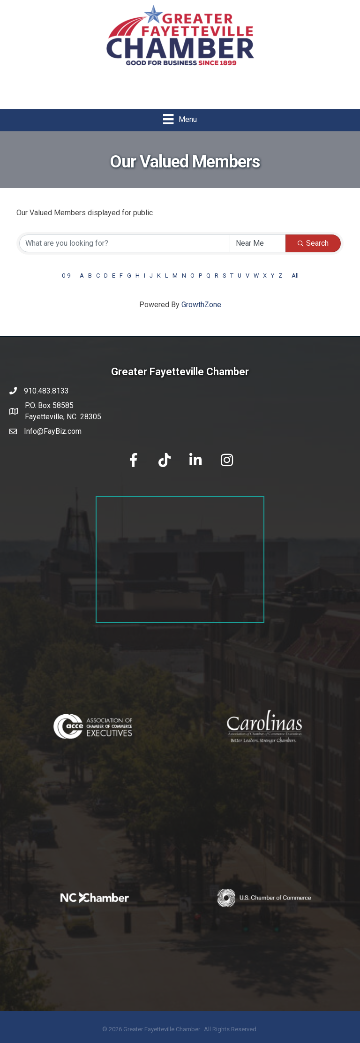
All (295, 275)
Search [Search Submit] (313, 243)
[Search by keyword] (124, 243)
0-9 (66, 275)
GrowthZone (201, 304)
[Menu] (180, 119)
